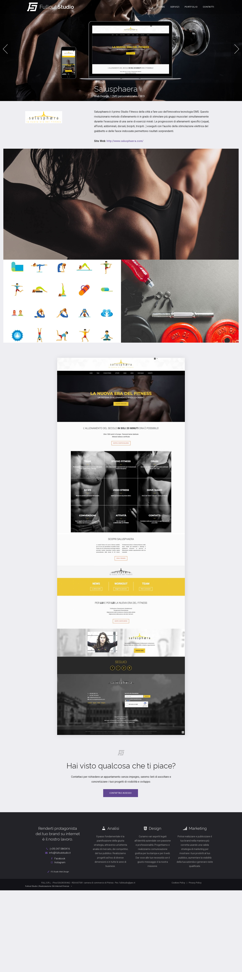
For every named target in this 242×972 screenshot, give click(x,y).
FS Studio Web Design (58, 873)
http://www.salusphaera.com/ (125, 142)
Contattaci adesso (120, 795)
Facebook (57, 860)
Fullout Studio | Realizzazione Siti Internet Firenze (48, 888)
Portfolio (191, 7)
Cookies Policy (178, 884)
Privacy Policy (195, 884)
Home (161, 7)
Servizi (174, 7)
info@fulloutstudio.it (58, 854)
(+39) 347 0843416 (57, 850)
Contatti (208, 7)
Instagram (57, 864)
